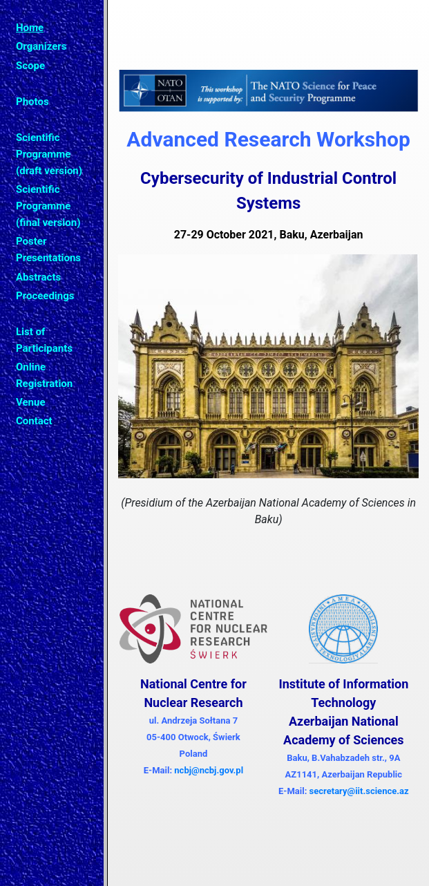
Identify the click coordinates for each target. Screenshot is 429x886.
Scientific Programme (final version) (48, 206)
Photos (32, 101)
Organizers (41, 46)
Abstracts (38, 277)
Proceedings (45, 296)
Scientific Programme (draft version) (49, 154)
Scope (30, 65)
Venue (31, 402)
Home (30, 27)
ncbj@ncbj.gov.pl (208, 770)
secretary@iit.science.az (359, 791)
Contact (34, 421)
